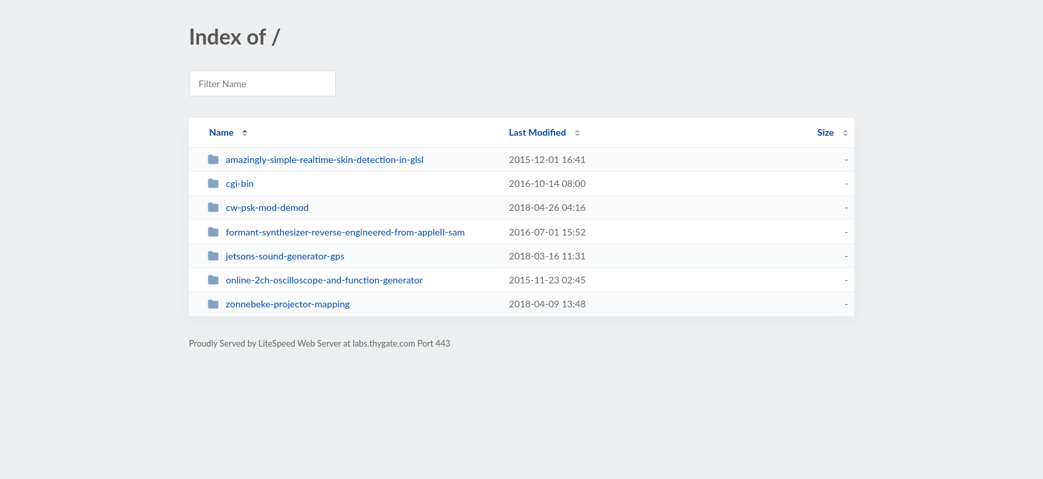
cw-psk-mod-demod (258, 207)
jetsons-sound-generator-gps (276, 255)
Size (826, 132)
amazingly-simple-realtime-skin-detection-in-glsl (316, 159)
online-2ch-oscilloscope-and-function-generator (315, 279)
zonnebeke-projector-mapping (279, 303)
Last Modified (537, 132)
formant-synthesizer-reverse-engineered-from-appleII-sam (336, 232)
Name (221, 132)
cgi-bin (230, 183)
